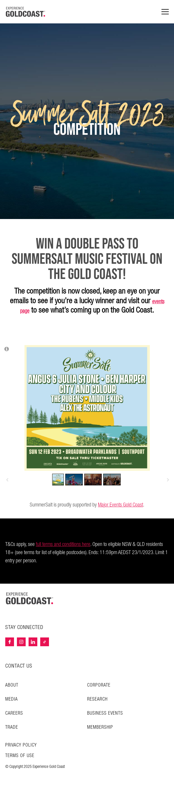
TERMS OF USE (19, 755)
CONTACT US (18, 666)
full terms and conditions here (63, 544)
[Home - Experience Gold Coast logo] (25, 11)
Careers (14, 713)
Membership (100, 727)
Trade (11, 727)
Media (11, 699)
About (11, 685)
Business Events (105, 713)
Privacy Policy (21, 745)
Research (97, 699)
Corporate (98, 685)
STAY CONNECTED (24, 627)
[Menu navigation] (165, 11)
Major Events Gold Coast (120, 505)
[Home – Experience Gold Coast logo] (29, 598)
